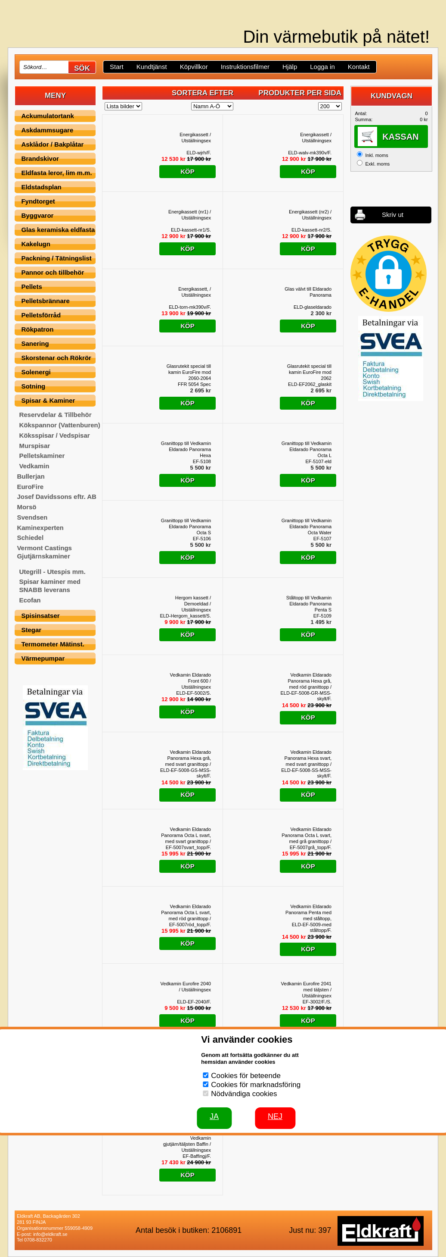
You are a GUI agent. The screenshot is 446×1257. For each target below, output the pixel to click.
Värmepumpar (43, 658)
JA (214, 1116)
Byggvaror (37, 215)
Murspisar (34, 445)
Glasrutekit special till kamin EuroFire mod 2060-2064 (189, 372)
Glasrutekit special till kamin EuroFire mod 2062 (309, 372)
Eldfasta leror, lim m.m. (56, 172)
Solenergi (35, 372)
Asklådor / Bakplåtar (52, 144)
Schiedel (30, 537)
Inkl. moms (376, 155)
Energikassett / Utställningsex (195, 137)
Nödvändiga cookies (244, 1094)
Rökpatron (37, 329)
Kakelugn (35, 244)
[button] (388, 273)
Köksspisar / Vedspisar (54, 435)
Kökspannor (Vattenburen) (59, 425)
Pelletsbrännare (45, 300)
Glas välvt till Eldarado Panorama (308, 292)
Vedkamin (34, 466)
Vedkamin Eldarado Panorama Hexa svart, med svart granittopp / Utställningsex (308, 758)
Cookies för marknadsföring (255, 1085)
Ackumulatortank (47, 115)
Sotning (33, 386)
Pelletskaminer (42, 455)
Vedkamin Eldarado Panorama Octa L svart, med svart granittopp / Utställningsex (186, 835)
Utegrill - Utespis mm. (52, 571)
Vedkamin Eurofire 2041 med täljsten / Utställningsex (306, 989)
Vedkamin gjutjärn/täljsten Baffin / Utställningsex (187, 1144)
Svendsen (32, 517)
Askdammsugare (47, 130)
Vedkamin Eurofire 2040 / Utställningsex (186, 986)
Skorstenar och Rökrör (56, 357)
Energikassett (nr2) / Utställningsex (310, 214)
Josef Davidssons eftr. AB (56, 496)
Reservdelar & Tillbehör (55, 414)
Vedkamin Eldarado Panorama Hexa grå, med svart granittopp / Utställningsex (188, 758)
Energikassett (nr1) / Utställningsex (189, 214)
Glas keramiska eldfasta (58, 229)
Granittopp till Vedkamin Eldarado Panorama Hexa (186, 449)
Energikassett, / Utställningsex (194, 292)
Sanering (35, 343)
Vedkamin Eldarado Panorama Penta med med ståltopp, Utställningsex (308, 913)
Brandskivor (40, 158)
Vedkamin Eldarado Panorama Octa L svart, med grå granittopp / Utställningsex (306, 835)
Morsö (26, 507)
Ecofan (29, 600)
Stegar (31, 629)
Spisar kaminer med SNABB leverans (50, 585)
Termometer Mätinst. (52, 644)
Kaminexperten (40, 527)
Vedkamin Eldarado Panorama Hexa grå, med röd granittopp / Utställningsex (310, 681)
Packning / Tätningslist (56, 258)
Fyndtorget (38, 201)
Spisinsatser (40, 615)
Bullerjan (30, 476)
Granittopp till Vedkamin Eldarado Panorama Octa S (186, 526)
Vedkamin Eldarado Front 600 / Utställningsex (190, 681)
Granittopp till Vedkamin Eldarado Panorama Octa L (306, 449)
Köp (187, 171)
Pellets (31, 286)
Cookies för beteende (246, 1076)
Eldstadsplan (41, 187)
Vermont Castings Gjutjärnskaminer (44, 552)
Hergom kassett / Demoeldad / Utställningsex (193, 603)
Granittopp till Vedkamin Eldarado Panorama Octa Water (306, 526)
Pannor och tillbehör (52, 272)
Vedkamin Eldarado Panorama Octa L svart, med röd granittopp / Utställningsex (186, 913)
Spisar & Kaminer (48, 400)
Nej (275, 1116)
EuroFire (30, 486)
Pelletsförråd (41, 315)
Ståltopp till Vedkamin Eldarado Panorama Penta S (308, 603)
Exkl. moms (377, 163)
